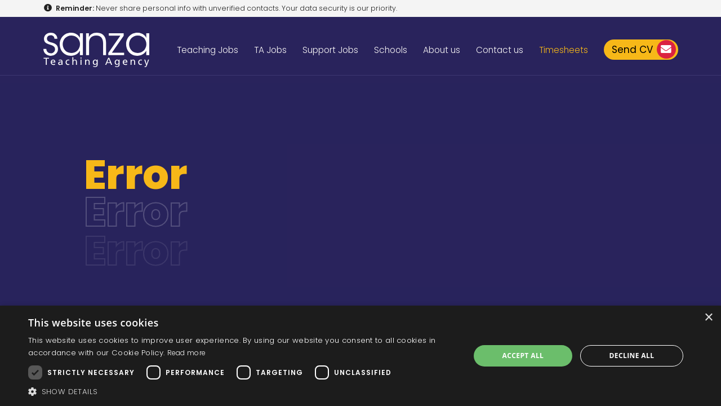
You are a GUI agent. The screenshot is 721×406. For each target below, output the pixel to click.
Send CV (644, 49)
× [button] (708, 318)
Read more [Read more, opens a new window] (186, 353)
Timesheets (563, 50)
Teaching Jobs (207, 50)
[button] (242, 392)
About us (441, 50)
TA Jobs (270, 50)
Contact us (499, 50)
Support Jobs (330, 50)
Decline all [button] (632, 355)
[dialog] (360, 356)
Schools (390, 50)
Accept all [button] (523, 355)
